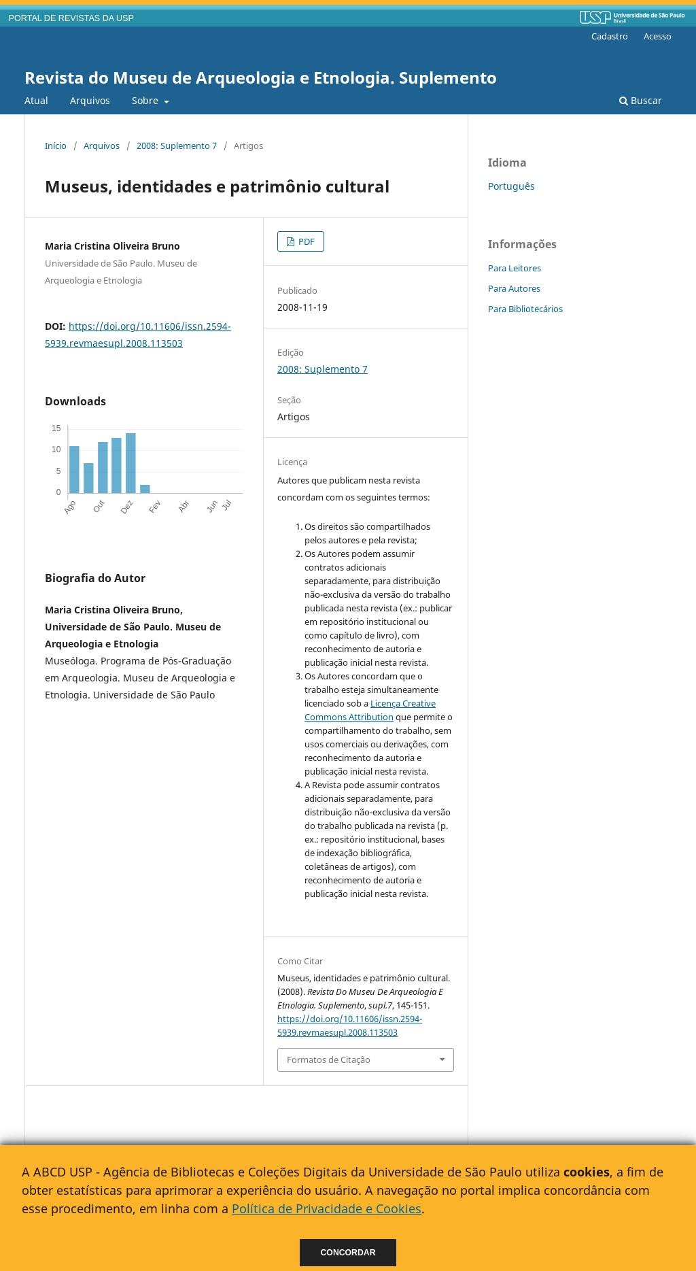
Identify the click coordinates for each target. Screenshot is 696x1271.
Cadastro (609, 36)
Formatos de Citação (328, 1059)
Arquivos (90, 100)
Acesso (658, 36)
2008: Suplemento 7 (177, 145)
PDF (305, 241)
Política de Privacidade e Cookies (326, 1208)
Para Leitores (514, 268)
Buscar (640, 100)
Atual (36, 100)
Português (511, 186)
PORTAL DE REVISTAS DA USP (71, 18)
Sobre (146, 100)
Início (56, 145)
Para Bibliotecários (525, 309)
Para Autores (514, 288)
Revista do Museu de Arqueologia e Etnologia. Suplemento (260, 77)
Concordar (348, 1252)
